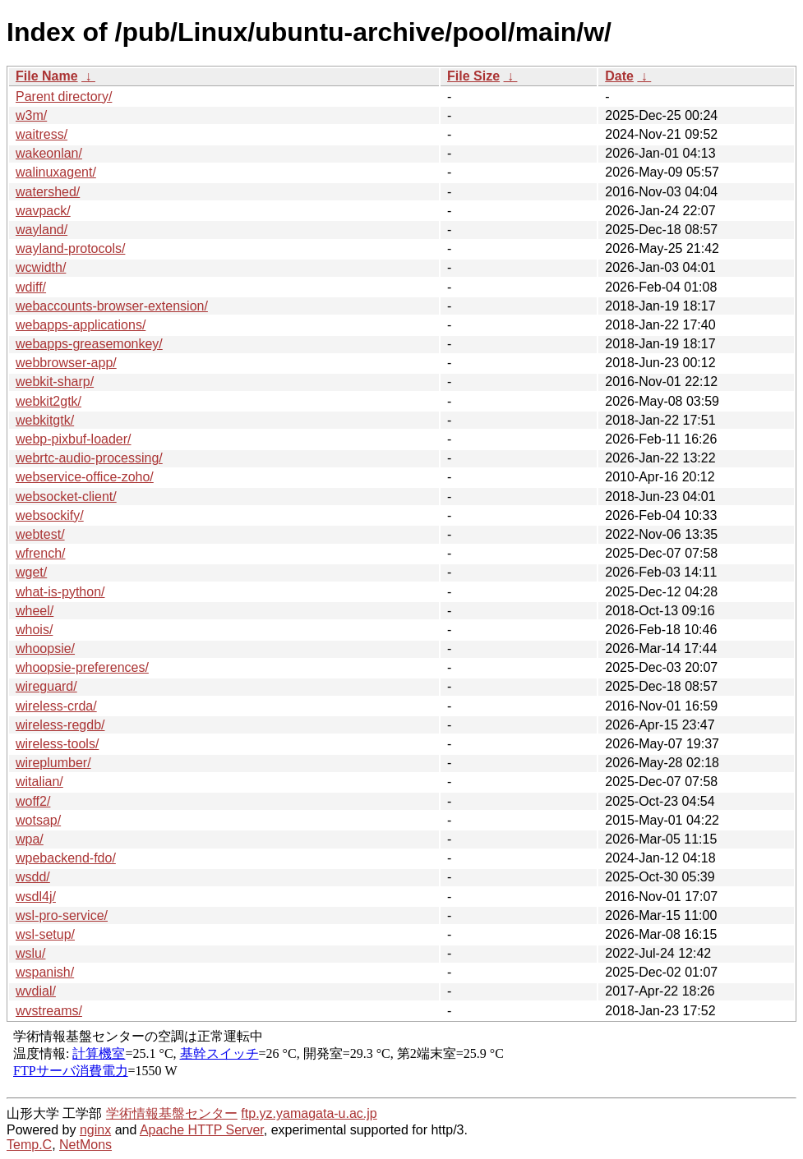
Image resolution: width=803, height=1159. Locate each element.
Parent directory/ (64, 96)
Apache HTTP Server (202, 1130)
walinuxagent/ (56, 172)
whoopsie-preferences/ (82, 667)
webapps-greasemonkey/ (89, 344)
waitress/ (41, 134)
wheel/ (34, 611)
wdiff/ (31, 287)
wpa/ (30, 839)
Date (619, 76)
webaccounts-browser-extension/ (112, 306)
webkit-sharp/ (55, 382)
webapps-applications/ (80, 325)
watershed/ (48, 192)
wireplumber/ (53, 763)
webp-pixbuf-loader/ (74, 439)
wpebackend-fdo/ (66, 858)
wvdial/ (36, 991)
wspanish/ (45, 972)
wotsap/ (38, 820)
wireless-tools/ (57, 744)
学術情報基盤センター (172, 1113)
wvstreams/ (49, 1011)
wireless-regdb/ (60, 725)
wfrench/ (40, 553)
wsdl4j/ (36, 897)
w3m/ (31, 115)
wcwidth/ (41, 267)
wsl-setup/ (45, 934)
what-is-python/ (60, 592)
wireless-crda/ (56, 706)
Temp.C (29, 1145)
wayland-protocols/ (70, 248)
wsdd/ (33, 877)
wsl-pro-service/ (62, 915)
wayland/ (41, 230)
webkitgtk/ (45, 420)
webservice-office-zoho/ (85, 477)
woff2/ (33, 801)
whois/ (34, 630)
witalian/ (39, 782)
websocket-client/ (66, 497)
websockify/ (50, 515)
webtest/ (40, 534)
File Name (47, 76)
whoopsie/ (45, 648)
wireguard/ (46, 686)
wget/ (31, 572)
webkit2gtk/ (48, 401)
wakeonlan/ (49, 153)
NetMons (85, 1145)
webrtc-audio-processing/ (89, 458)
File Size (473, 76)
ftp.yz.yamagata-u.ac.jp (308, 1113)
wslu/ (30, 953)
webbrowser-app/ (66, 363)
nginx (95, 1130)
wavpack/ (43, 211)
